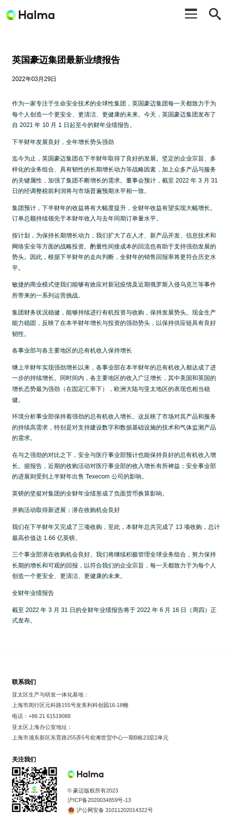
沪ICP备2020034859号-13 (99, 800)
